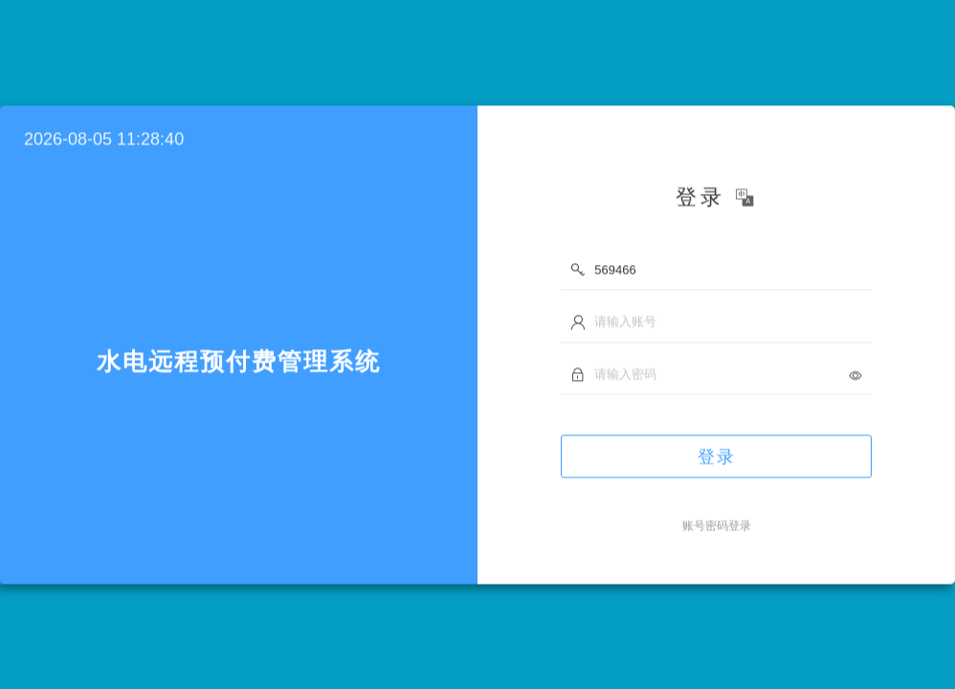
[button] (746, 201)
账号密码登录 (716, 529)
